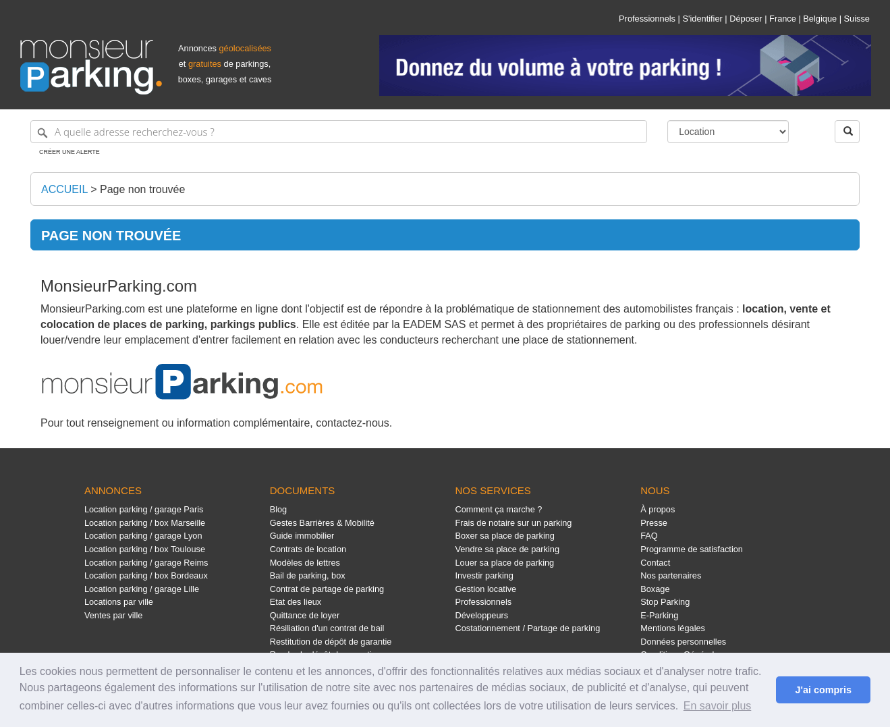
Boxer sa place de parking (504, 536)
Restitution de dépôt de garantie (331, 642)
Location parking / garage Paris (143, 509)
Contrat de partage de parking (327, 589)
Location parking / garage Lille (141, 589)
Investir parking (484, 575)
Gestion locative (485, 589)
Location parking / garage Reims (146, 563)
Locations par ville (118, 602)
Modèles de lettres (305, 563)
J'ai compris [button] (823, 689)
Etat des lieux (296, 602)
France (782, 19)
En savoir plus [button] (718, 705)
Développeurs (481, 615)
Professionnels (647, 19)
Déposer (745, 19)
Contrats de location (308, 549)
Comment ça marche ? (498, 509)
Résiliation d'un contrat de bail (327, 628)
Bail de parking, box (307, 575)
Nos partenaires (670, 575)
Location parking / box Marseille (144, 523)
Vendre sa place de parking (507, 549)
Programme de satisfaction (691, 549)
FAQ (649, 536)
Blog (278, 509)
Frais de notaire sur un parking (513, 523)
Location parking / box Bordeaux (146, 575)
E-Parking (659, 615)
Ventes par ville (113, 615)
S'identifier (702, 19)
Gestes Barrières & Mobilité (322, 523)
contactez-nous (352, 423)
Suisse (857, 19)
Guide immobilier (302, 536)
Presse (653, 523)
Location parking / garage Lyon (143, 536)
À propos (657, 509)
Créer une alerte (69, 152)
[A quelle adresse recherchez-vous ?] (338, 131)
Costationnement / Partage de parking (527, 628)
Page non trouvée (142, 189)
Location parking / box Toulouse (144, 549)
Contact (655, 563)
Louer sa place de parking (504, 563)
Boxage (654, 589)
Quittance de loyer (304, 615)
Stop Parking (665, 602)
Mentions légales (672, 628)
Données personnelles (683, 642)
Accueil (64, 189)
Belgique (820, 19)
